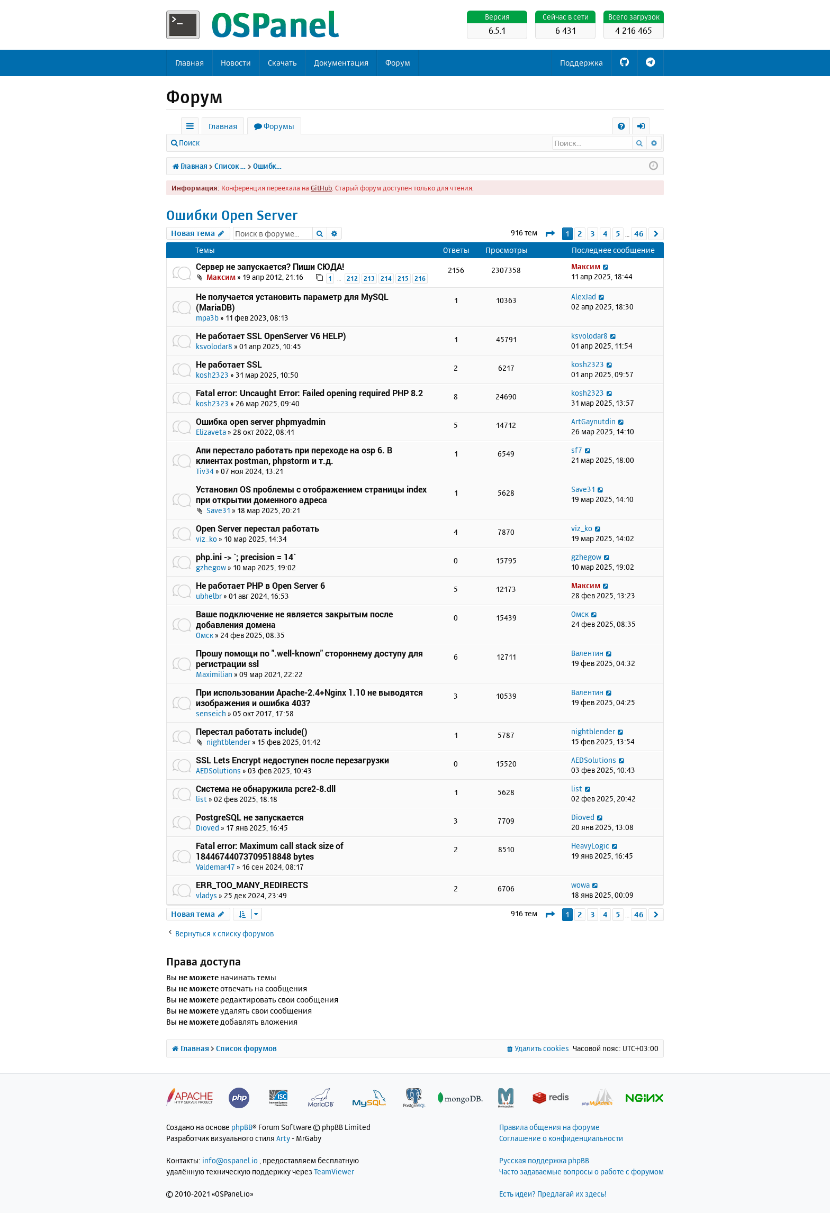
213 (369, 278)
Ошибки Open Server (232, 215)
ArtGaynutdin (593, 421)
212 (352, 278)
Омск (204, 635)
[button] (550, 233)
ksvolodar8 (214, 346)
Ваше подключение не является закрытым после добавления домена (294, 619)
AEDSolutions (218, 770)
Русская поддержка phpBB (544, 1160)
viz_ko (206, 538)
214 (386, 278)
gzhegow (211, 567)
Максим (221, 276)
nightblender (228, 741)
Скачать (282, 63)
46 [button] (639, 234)
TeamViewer (334, 1171)
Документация (341, 63)
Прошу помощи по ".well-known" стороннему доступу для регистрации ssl (309, 658)
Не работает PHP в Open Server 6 (260, 585)
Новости (236, 63)
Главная (189, 63)
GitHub (321, 188)
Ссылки (192, 127)
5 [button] (618, 234)
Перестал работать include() (252, 731)
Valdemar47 (215, 866)
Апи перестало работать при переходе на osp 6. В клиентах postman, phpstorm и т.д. (294, 455)
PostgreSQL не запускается (250, 817)
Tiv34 (205, 471)
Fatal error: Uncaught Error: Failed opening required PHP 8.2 (309, 392)
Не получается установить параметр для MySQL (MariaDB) (292, 302)
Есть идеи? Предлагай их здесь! (553, 1193)
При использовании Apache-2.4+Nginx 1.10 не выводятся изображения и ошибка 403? (309, 697)
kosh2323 (212, 374)
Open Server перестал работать (257, 528)
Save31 (218, 510)
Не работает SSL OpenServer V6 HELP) (271, 335)
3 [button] (592, 234)
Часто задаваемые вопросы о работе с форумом (581, 1171)
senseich (211, 713)
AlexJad (583, 296)
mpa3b (207, 317)
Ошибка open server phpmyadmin (261, 421)
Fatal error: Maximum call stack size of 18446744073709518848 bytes (270, 851)
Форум (397, 63)
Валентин (587, 653)
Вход (223, 142)
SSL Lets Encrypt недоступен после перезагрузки (292, 759)
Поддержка (581, 63)
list (201, 799)
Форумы (279, 126)
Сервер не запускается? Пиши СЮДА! (270, 266)
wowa (580, 884)
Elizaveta (211, 431)
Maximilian (214, 674)
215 (403, 278)
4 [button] (605, 234)
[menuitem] (621, 126)
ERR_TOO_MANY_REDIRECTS (252, 884)
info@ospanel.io (230, 1160)
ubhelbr (209, 595)
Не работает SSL (229, 364)
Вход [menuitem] (644, 127)
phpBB (241, 1127)
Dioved (207, 827)
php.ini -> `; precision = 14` (246, 556)
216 (420, 278)
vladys (206, 895)
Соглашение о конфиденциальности (561, 1138)
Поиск (189, 142)
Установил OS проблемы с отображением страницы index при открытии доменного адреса (311, 494)
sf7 (576, 449)
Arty (283, 1138)
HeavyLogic (590, 845)
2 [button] (580, 234)
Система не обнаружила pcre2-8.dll (266, 788)
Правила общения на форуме (549, 1127)
